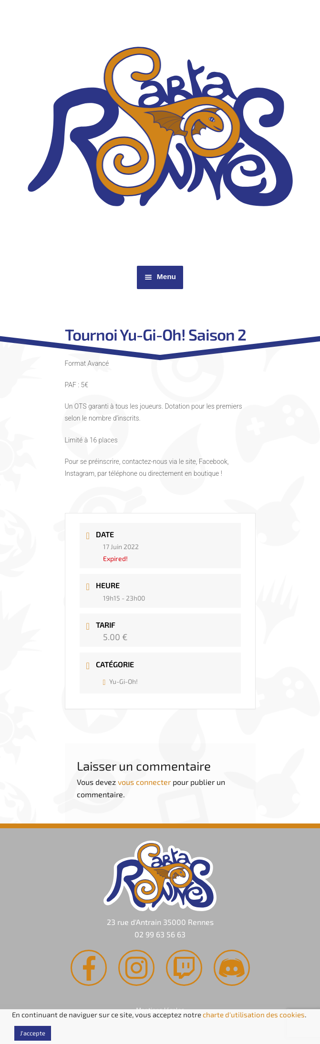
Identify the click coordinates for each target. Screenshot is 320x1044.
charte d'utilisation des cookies (254, 1014)
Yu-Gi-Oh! (120, 681)
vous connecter (144, 781)
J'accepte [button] (32, 1033)
